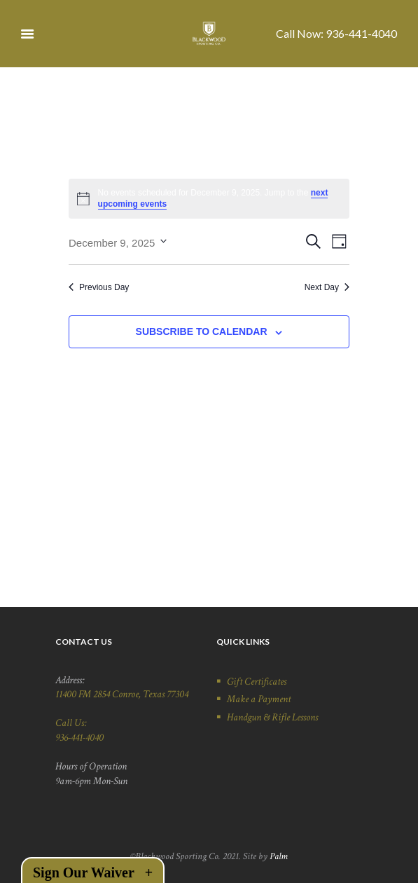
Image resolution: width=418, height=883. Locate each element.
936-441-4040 (361, 33)
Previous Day (99, 287)
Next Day (327, 287)
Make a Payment (259, 699)
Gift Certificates (256, 681)
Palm (279, 856)
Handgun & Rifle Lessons (272, 717)
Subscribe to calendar (201, 331)
